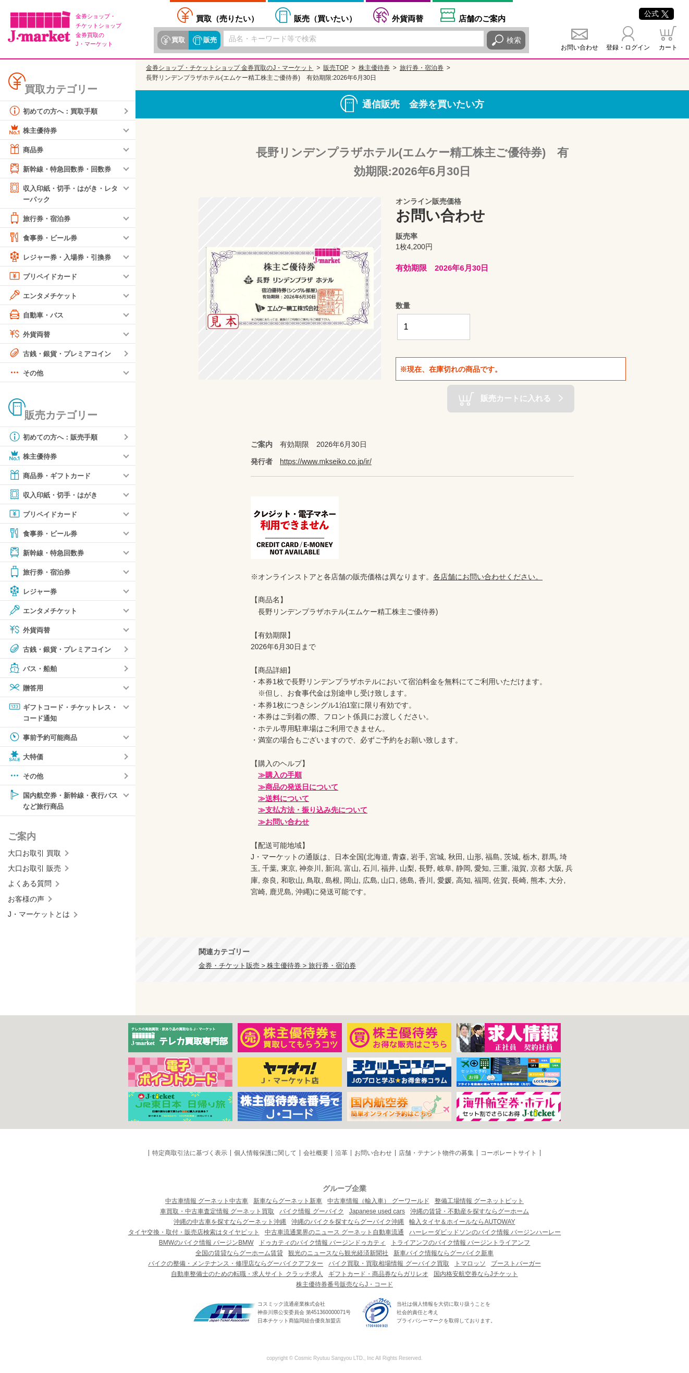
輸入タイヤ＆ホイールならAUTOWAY (462, 1221)
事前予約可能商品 (44, 738)
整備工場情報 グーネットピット (479, 1201)
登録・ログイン (628, 47)
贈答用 (26, 688)
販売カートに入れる (516, 398)
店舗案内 (482, 18)
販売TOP (335, 67)
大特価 (26, 757)
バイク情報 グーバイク (311, 1211)
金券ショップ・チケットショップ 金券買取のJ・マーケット (229, 67)
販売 (209, 40)
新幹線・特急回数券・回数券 (63, 168)
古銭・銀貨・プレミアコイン (63, 353)
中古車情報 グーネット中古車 (206, 1201)
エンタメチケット (44, 295)
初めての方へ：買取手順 (55, 110)
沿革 (341, 1153)
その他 (26, 373)
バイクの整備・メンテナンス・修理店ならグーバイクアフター (235, 1263)
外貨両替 (407, 18)
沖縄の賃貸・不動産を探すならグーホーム (469, 1211)
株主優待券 (33, 130)
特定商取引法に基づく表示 (189, 1153)
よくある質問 (30, 885)
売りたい (227, 18)
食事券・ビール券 (44, 238)
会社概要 (315, 1153)
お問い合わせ (579, 47)
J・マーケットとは (39, 916)
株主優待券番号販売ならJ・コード (344, 1284)
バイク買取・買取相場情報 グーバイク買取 (388, 1263)
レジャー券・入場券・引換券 (63, 257)
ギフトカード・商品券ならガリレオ (378, 1274)
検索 (514, 40)
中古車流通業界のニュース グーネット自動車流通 (334, 1232)
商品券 (26, 149)
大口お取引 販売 (34, 870)
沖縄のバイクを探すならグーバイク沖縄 (347, 1221)
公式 (656, 13)
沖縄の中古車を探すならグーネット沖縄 (230, 1221)
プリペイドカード (44, 276)
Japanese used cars (377, 1211)
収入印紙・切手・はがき (55, 495)
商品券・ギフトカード (52, 475)
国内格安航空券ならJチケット (476, 1274)
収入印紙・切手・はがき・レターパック (63, 192)
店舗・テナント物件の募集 (436, 1153)
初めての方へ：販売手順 (55, 437)
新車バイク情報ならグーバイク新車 (443, 1253)
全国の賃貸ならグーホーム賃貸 (239, 1253)
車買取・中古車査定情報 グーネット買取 (217, 1211)
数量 (403, 305)
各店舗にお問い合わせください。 (488, 577)
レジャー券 (33, 591)
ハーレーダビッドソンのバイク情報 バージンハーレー (485, 1232)
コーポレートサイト (509, 1153)
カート (668, 47)
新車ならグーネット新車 (287, 1201)
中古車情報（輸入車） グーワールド (378, 1201)
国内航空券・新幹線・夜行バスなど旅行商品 (63, 801)
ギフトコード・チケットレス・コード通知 (59, 712)
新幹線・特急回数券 (48, 552)
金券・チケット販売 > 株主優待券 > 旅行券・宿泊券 (277, 965)
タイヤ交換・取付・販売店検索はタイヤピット (194, 1232)
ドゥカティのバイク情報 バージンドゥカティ (322, 1242)
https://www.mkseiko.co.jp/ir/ (326, 461)
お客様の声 (26, 900)
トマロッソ (470, 1263)
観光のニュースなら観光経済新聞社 (338, 1253)
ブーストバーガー (516, 1263)
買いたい (325, 18)
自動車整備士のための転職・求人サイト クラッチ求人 (247, 1274)
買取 (178, 40)
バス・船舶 (33, 668)
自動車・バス (37, 315)
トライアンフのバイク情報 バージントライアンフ (460, 1242)
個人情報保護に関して (265, 1153)
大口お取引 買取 (34, 854)
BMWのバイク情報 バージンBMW (206, 1242)
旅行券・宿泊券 (41, 218)
